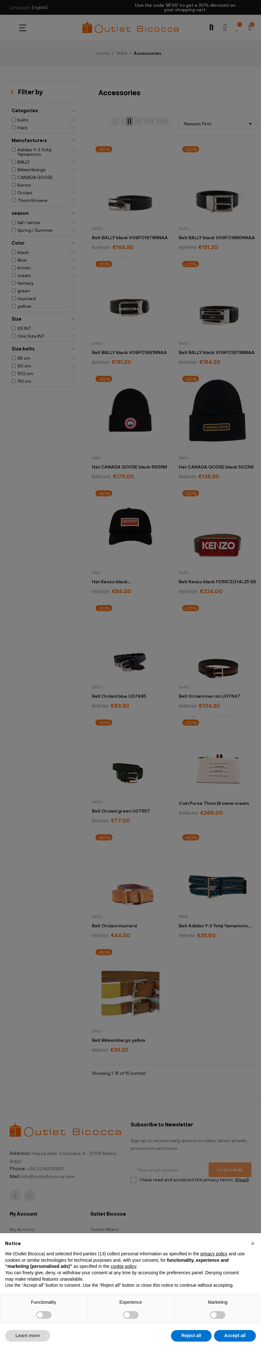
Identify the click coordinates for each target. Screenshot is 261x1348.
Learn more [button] (27, 1335)
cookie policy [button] (123, 1266)
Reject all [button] (191, 1335)
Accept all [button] (235, 1335)
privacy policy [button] (213, 1253)
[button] (253, 1243)
